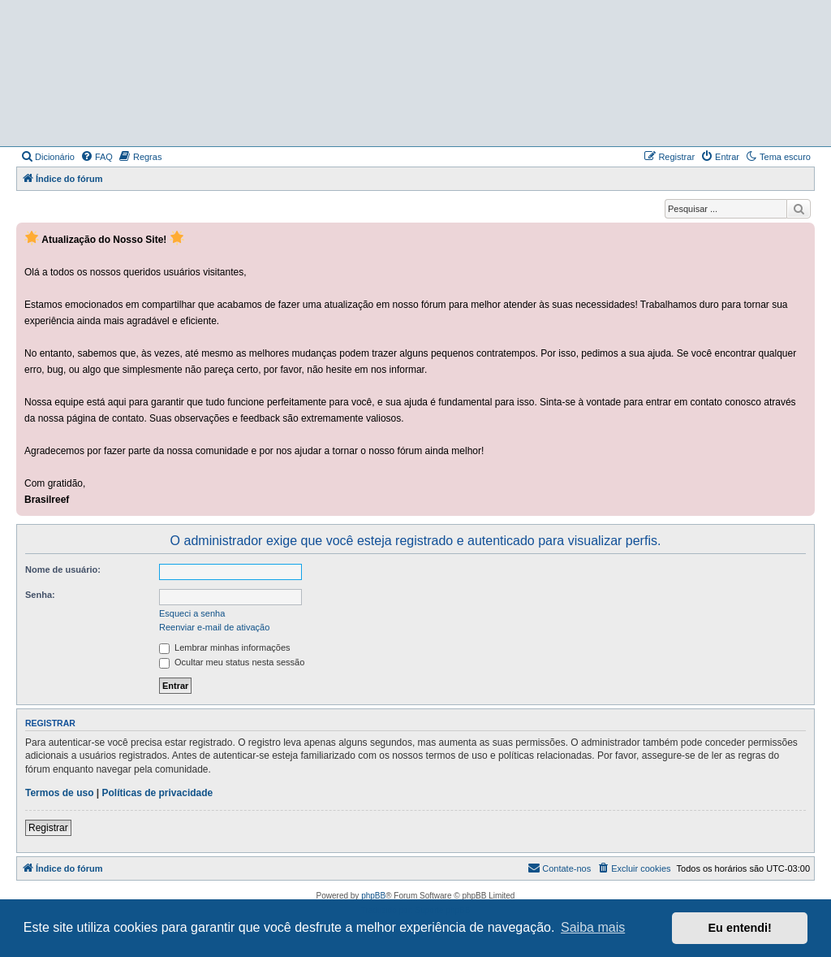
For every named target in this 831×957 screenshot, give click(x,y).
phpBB (373, 895)
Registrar (48, 828)
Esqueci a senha (192, 613)
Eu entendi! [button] (740, 927)
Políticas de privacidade (157, 793)
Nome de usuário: (63, 569)
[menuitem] (47, 157)
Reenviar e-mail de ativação (214, 627)
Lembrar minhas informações (225, 647)
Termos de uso (59, 793)
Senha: (40, 595)
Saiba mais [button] (593, 927)
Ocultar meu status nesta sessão (231, 662)
